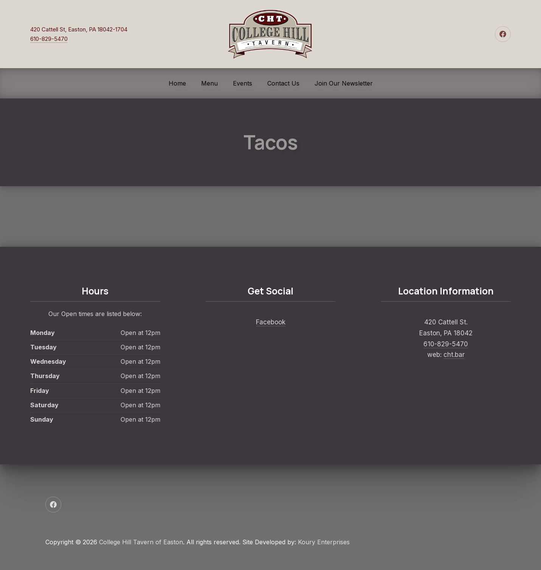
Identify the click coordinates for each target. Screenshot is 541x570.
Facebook (270, 322)
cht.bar (454, 354)
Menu (209, 83)
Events (242, 83)
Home (177, 83)
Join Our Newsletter (344, 83)
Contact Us (283, 83)
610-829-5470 (49, 38)
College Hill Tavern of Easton (141, 542)
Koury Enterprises (324, 542)
